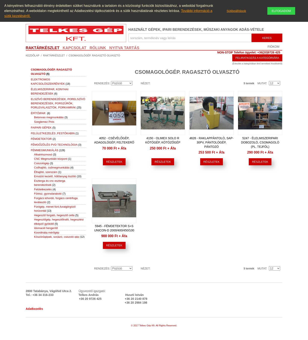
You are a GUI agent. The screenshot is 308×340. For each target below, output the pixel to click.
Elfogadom (281, 11)
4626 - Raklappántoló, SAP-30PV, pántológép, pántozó (212, 142)
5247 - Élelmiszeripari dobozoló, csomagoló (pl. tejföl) (260, 142)
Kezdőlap (32, 55)
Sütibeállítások (236, 11)
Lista (154, 83)
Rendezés (101, 83)
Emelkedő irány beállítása (136, 83)
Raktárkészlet (54, 55)
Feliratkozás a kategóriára (257, 57)
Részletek (114, 161)
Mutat (262, 83)
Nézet (145, 83)
